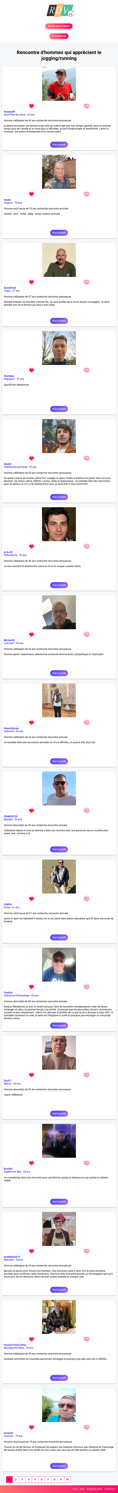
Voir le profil (59, 144)
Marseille (9, 1259)
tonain (7, 199)
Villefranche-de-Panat (15, 467)
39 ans (29, 1347)
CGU (82, 1489)
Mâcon (7, 1083)
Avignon (8, 202)
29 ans (32, 467)
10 (67, 1479)
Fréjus (7, 290)
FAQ (75, 1489)
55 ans (17, 1083)
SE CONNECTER (59, 36)
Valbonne (9, 731)
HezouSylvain (11, 728)
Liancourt (9, 643)
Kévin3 (7, 464)
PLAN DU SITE (94, 1489)
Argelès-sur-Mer (12, 1171)
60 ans (35, 995)
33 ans (26, 1171)
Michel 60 (9, 640)
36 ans (23, 555)
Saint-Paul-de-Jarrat (14, 114)
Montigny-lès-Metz (14, 1347)
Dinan (7, 907)
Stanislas (9, 376)
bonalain (8, 1433)
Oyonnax (8, 1435)
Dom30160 (10, 287)
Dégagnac (9, 378)
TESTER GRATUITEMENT (59, 26)
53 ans (20, 643)
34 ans (19, 1259)
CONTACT (110, 1489)
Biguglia (8, 819)
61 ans (15, 907)
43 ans (31, 114)
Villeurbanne (10, 555)
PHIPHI (8, 904)
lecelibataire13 (12, 1256)
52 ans (20, 378)
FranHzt (8, 992)
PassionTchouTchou (15, 1344)
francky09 (9, 111)
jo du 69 (8, 552)
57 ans (16, 290)
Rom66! (8, 1168)
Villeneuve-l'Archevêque (17, 995)
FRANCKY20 (11, 816)
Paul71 (8, 1080)
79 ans (18, 202)
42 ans (19, 731)
